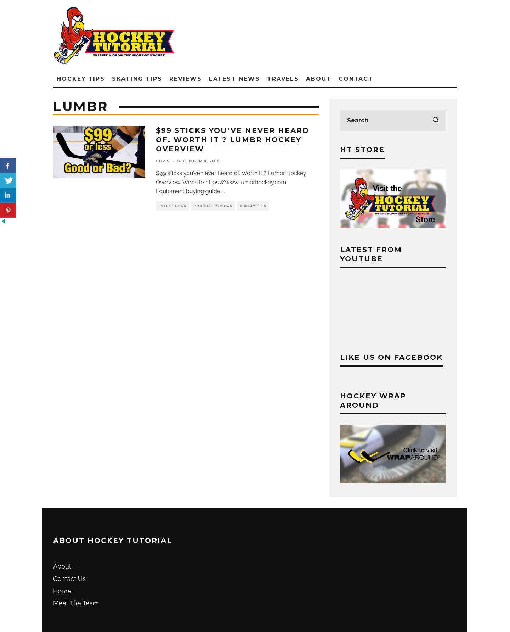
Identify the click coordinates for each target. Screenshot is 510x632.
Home (62, 591)
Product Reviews (213, 206)
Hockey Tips (81, 78)
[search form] (393, 120)
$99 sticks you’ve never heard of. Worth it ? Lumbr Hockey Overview (232, 139)
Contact (356, 78)
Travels (283, 78)
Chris (163, 161)
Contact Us (69, 578)
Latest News (234, 78)
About (319, 78)
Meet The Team (76, 603)
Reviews (185, 78)
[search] (435, 120)
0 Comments (253, 206)
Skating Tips (137, 78)
